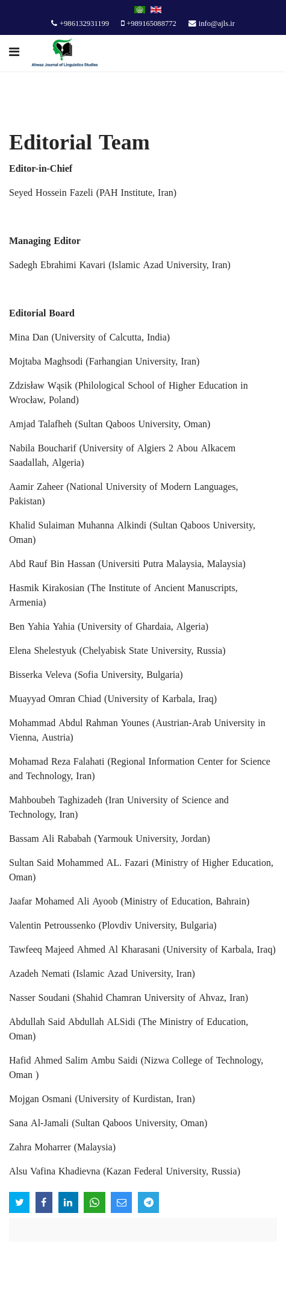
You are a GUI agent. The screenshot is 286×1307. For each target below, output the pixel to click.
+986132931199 (84, 24)
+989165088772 (151, 24)
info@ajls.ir (217, 24)
